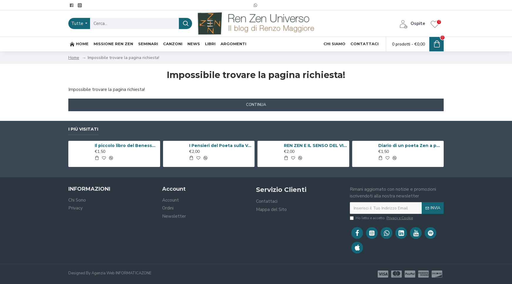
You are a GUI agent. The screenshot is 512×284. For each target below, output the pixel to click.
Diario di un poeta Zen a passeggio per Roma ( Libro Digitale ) (410, 145)
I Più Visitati (83, 129)
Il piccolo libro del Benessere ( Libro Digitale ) (126, 145)
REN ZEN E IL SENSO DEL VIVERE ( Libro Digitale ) (315, 145)
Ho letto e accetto (382, 218)
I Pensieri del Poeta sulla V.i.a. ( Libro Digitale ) (220, 145)
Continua (256, 104)
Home (73, 57)
